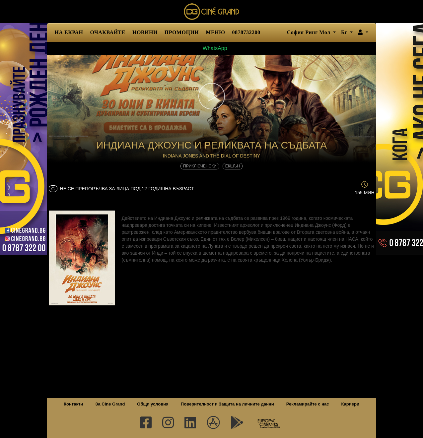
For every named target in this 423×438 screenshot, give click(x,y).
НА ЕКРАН (69, 32)
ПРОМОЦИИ (182, 32)
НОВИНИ (145, 32)
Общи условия (152, 404)
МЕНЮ (215, 32)
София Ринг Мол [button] (309, 32)
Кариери (350, 404)
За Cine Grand (110, 404)
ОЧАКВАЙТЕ (107, 32)
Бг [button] (345, 32)
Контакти (73, 404)
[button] (363, 32)
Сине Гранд (212, 11)
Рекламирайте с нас (307, 404)
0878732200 (246, 32)
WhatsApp (211, 48)
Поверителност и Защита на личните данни (227, 404)
